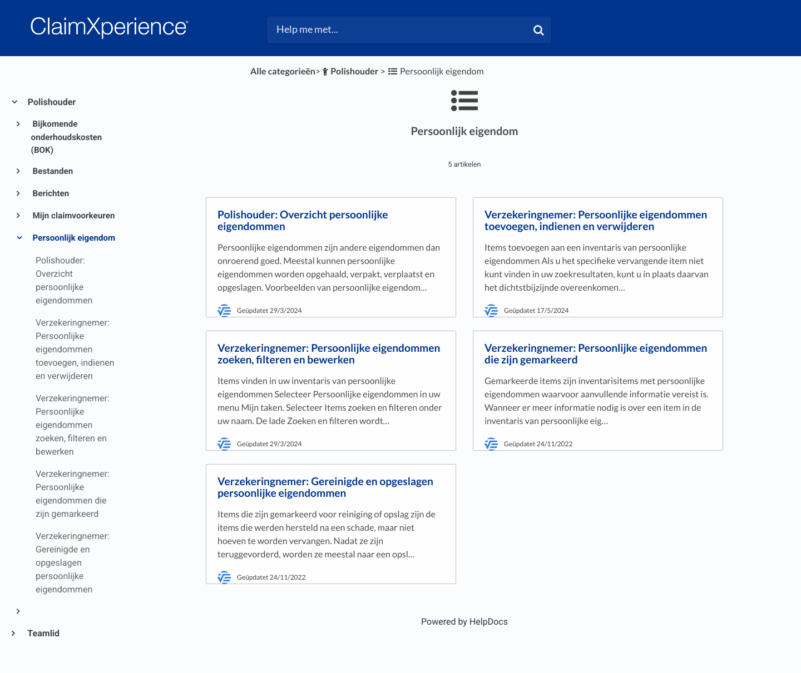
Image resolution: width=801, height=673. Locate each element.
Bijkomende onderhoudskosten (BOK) (66, 137)
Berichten (50, 193)
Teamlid (43, 633)
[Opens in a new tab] (464, 621)
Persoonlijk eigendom (73, 238)
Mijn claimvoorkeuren (73, 216)
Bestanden (52, 171)
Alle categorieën (282, 71)
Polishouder (51, 102)
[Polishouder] (349, 71)
